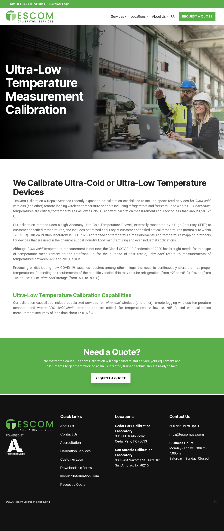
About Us (160, 16)
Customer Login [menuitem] (59, 4)
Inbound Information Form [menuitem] (79, 476)
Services (119, 16)
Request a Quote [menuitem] (72, 484)
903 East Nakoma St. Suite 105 (138, 460)
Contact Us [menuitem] (69, 434)
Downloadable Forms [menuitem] (76, 468)
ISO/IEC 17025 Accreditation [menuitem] (27, 4)
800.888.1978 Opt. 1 (184, 426)
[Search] (173, 16)
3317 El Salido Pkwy (130, 436)
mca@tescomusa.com (186, 434)
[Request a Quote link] (110, 378)
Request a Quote (197, 16)
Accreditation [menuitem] (70, 443)
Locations (139, 16)
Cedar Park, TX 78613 (131, 441)
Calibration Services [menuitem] (75, 451)
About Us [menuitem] (67, 426)
